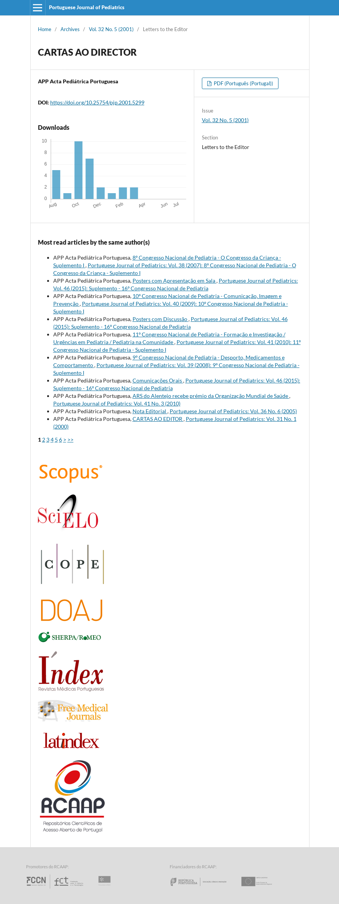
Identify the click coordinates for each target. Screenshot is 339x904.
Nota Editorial (150, 411)
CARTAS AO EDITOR (158, 419)
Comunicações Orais (158, 380)
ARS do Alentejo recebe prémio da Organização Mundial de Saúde (211, 395)
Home (44, 29)
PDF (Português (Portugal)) (243, 83)
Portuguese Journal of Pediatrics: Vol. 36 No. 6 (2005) (233, 411)
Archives (70, 29)
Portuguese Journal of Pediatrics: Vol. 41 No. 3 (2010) (116, 403)
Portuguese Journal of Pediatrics (86, 7)
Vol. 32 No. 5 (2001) (111, 29)
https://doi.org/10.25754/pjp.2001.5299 (97, 102)
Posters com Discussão (160, 319)
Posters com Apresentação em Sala (174, 280)
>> (70, 439)
